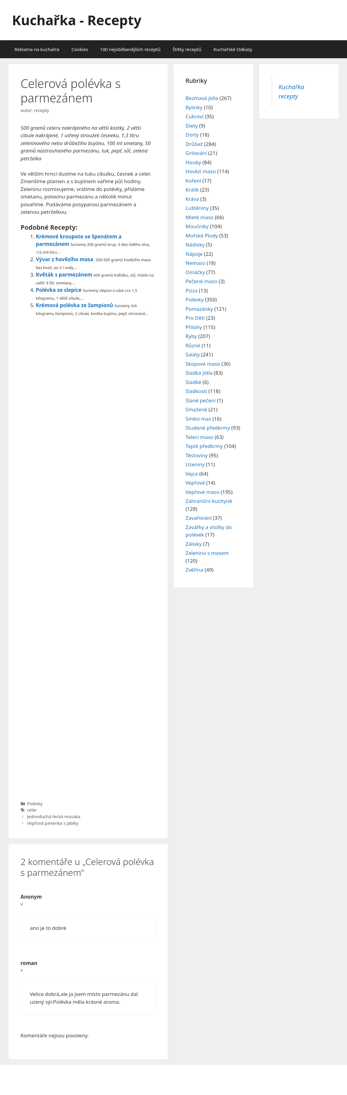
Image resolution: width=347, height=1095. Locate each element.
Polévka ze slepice (59, 289)
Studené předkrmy (208, 427)
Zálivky (194, 543)
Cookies (79, 49)
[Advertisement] (88, 557)
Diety (192, 125)
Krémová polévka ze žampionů (74, 305)
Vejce (192, 473)
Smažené (196, 409)
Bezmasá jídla (202, 98)
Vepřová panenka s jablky (52, 823)
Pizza (192, 290)
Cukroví (195, 116)
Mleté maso (200, 217)
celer (32, 810)
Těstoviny (197, 455)
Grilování (196, 153)
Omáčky (195, 272)
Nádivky (195, 244)
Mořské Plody (202, 235)
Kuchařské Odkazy (233, 49)
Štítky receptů (186, 49)
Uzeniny (195, 464)
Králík (192, 189)
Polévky (34, 803)
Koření (193, 180)
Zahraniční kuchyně (209, 501)
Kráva (192, 198)
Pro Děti (195, 317)
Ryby (191, 336)
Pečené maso (201, 281)
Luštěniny (197, 207)
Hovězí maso (201, 171)
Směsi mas (198, 418)
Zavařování (199, 517)
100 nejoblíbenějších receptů (130, 49)
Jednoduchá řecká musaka (53, 816)
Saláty (193, 354)
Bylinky (194, 107)
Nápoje (194, 253)
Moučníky (197, 226)
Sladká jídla (199, 372)
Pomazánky (199, 308)
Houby (193, 162)
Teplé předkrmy (204, 446)
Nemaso (195, 262)
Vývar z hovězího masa (65, 259)
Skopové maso (203, 363)
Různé (193, 345)
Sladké (193, 382)
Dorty (192, 134)
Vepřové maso (203, 492)
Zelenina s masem (207, 552)
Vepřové (195, 482)
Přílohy (194, 327)
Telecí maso (200, 437)
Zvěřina (194, 569)
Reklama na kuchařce (37, 49)
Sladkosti (196, 391)
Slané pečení (201, 400)
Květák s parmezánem (64, 274)
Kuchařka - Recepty (76, 20)
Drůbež (194, 144)
